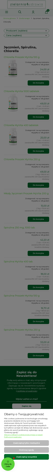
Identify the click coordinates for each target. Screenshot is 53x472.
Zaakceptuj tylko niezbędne (26, 443)
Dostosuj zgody (26, 450)
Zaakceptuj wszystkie (26, 457)
